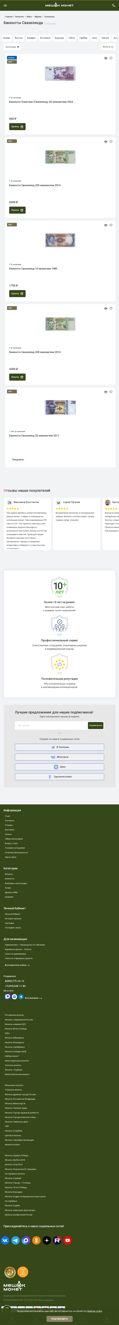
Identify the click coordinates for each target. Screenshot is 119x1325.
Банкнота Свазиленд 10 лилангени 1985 (33, 268)
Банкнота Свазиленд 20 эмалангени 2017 (34, 435)
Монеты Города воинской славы (20, 1117)
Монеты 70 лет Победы (16, 1187)
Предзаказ (18, 459)
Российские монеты (14, 1015)
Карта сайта (10, 857)
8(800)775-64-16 (14, 981)
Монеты (9, 874)
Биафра (31, 38)
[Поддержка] (114, 5)
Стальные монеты (13, 1090)
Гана (94, 38)
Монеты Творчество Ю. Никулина (20, 1169)
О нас (7, 816)
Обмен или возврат (14, 839)
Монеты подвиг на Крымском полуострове (25, 1196)
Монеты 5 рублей (13, 1178)
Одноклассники (59, 776)
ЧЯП (7, 1126)
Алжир (6, 38)
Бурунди (59, 38)
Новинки (9, 897)
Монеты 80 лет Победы (16, 1029)
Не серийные (11, 1201)
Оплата (8, 834)
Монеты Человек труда (16, 1108)
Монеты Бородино (14, 1192)
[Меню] (5, 5)
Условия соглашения (15, 848)
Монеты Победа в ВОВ (15, 1051)
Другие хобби (11, 892)
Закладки (9, 923)
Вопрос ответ (11, 843)
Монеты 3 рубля (12, 1205)
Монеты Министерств (15, 1103)
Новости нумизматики (15, 954)
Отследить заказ (13, 927)
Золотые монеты (13, 1065)
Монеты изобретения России (18, 1215)
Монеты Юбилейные (14, 1038)
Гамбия (83, 38)
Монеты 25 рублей (13, 1131)
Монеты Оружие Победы (16, 1155)
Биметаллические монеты (17, 1074)
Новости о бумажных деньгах (19, 958)
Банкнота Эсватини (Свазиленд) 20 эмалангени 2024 (41, 101)
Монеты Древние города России (20, 1094)
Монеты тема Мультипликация (19, 1140)
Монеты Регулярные (14, 1042)
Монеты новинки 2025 (15, 1024)
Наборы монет (12, 1056)
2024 (7, 1033)
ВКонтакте (59, 757)
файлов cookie (94, 1311)
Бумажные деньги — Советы (18, 949)
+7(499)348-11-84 (15, 986)
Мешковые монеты (14, 1085)
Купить (17, 126)
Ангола (18, 38)
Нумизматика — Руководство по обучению (25, 945)
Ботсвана (45, 38)
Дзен (60, 766)
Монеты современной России (19, 1020)
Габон (72, 38)
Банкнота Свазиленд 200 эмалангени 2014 (34, 185)
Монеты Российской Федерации (20, 1099)
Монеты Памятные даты (16, 1122)
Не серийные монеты (15, 1174)
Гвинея (105, 38)
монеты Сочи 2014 (13, 1164)
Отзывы (9, 825)
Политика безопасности (16, 852)
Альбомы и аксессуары (16, 883)
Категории (12, 47)
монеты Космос (12, 1144)
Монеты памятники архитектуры (20, 1210)
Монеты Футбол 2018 (15, 1160)
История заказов (13, 918)
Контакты (9, 820)
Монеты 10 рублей (13, 1070)
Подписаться (95, 725)
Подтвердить (59, 1319)
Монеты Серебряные (15, 1047)
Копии (8, 888)
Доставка (9, 829)
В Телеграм (59, 747)
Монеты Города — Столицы (18, 1183)
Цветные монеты (13, 1135)
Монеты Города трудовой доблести (22, 1113)
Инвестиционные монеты (17, 1061)
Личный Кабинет (12, 914)
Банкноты (9, 878)
